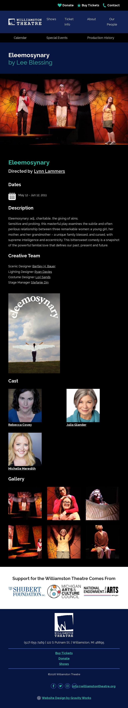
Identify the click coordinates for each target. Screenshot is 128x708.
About (91, 19)
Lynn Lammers (49, 171)
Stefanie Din (39, 282)
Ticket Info (69, 21)
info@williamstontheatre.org (94, 686)
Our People (112, 21)
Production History (100, 38)
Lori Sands (43, 277)
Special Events (57, 38)
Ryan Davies (43, 272)
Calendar (20, 38)
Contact (111, 5)
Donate (66, 5)
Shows (51, 19)
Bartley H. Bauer (44, 266)
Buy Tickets (88, 5)
